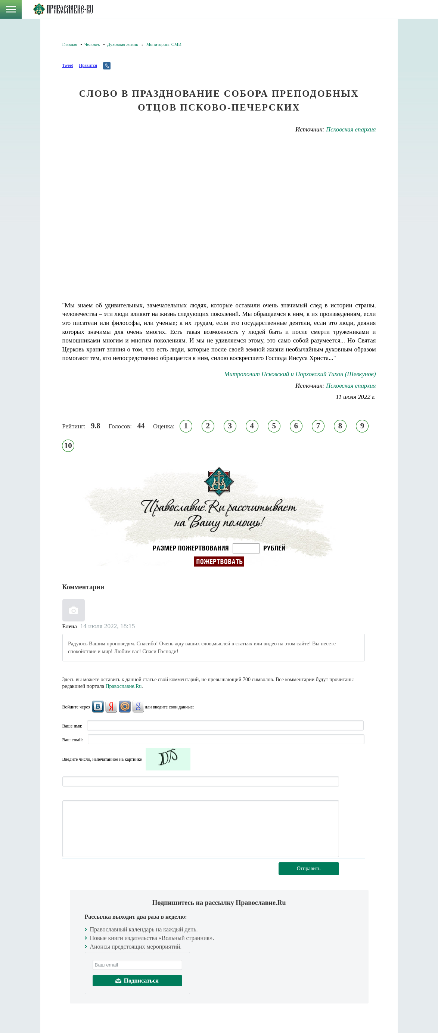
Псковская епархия (351, 129)
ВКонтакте (98, 707)
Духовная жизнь (122, 44)
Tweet (67, 65)
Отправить (309, 868)
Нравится (88, 65)
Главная (69, 44)
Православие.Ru (124, 686)
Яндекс (111, 707)
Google (138, 707)
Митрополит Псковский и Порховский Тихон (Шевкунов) (300, 374)
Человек (92, 44)
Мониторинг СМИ (163, 44)
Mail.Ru (125, 707)
